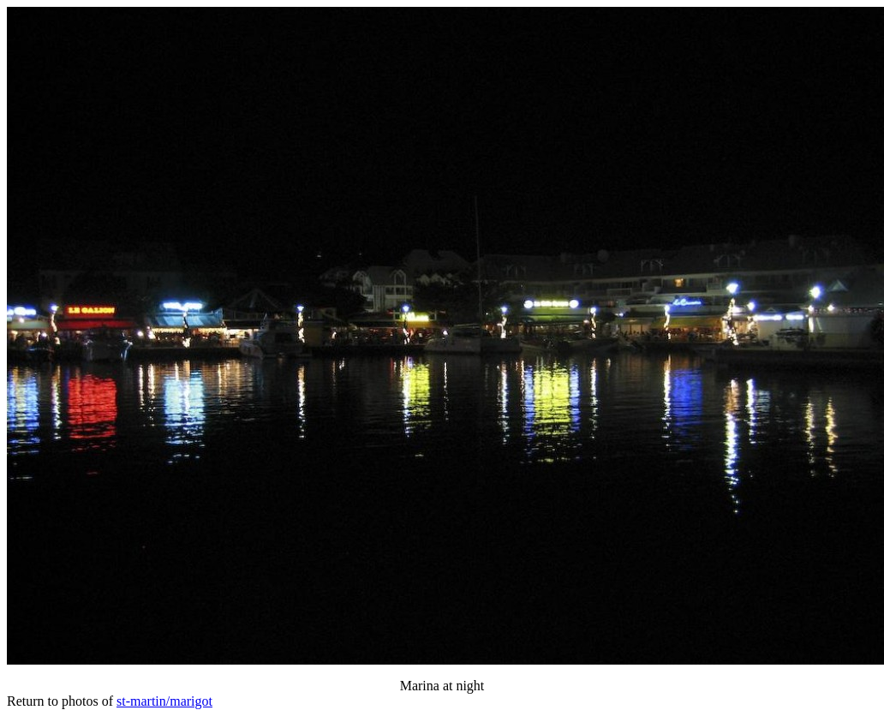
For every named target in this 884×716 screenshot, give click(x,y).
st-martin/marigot (164, 701)
